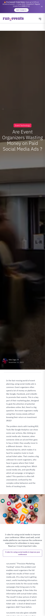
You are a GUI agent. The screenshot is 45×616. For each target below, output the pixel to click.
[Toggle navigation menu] (40, 19)
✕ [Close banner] (42, 6)
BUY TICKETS (21, 10)
